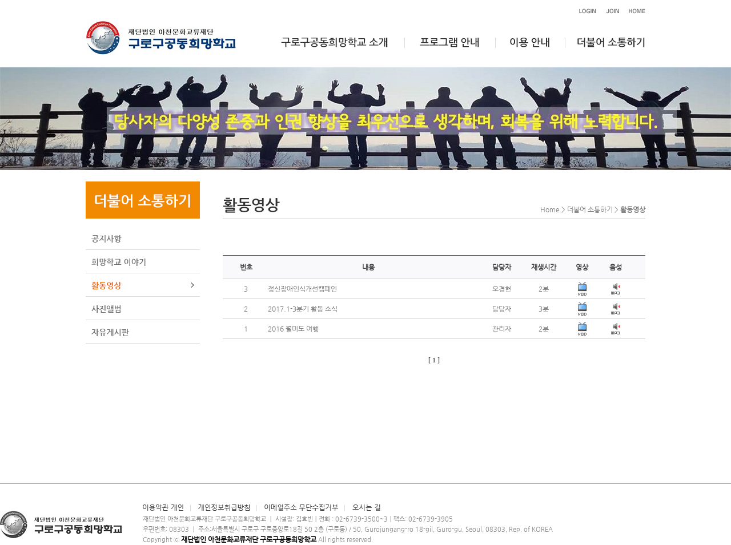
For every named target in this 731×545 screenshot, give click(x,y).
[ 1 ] (434, 360)
